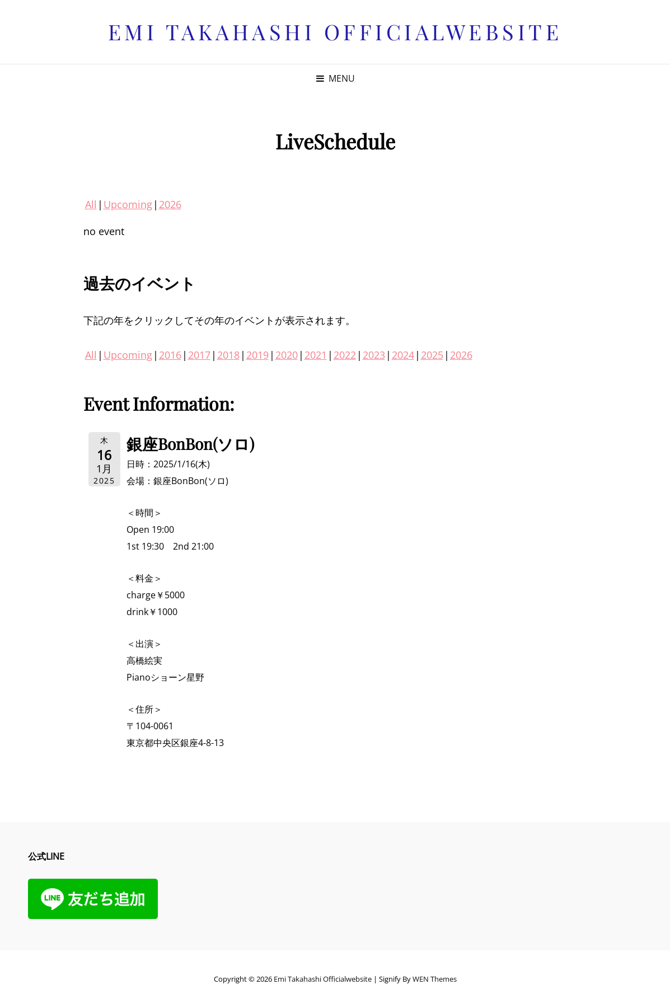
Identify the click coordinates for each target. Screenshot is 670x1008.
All (91, 204)
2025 (432, 355)
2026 (170, 204)
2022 (345, 355)
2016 (170, 355)
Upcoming (128, 204)
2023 (374, 355)
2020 (286, 355)
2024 (403, 355)
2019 (257, 355)
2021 (315, 355)
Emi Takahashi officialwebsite (335, 31)
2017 (199, 355)
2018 (228, 355)
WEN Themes (435, 979)
